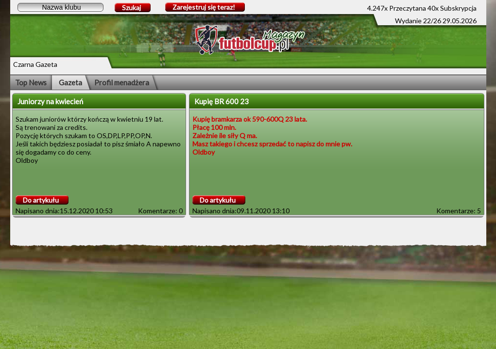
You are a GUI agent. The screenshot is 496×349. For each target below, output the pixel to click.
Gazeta (70, 82)
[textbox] (60, 7)
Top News (31, 82)
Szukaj (131, 7)
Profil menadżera (121, 82)
